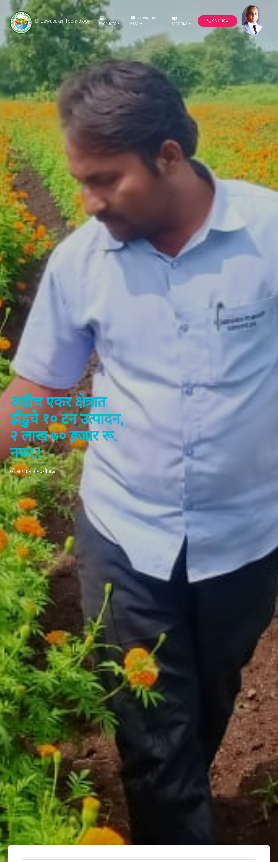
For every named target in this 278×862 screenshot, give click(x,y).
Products (108, 21)
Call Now (217, 21)
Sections (180, 21)
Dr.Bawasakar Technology (50, 21)
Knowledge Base (143, 21)
